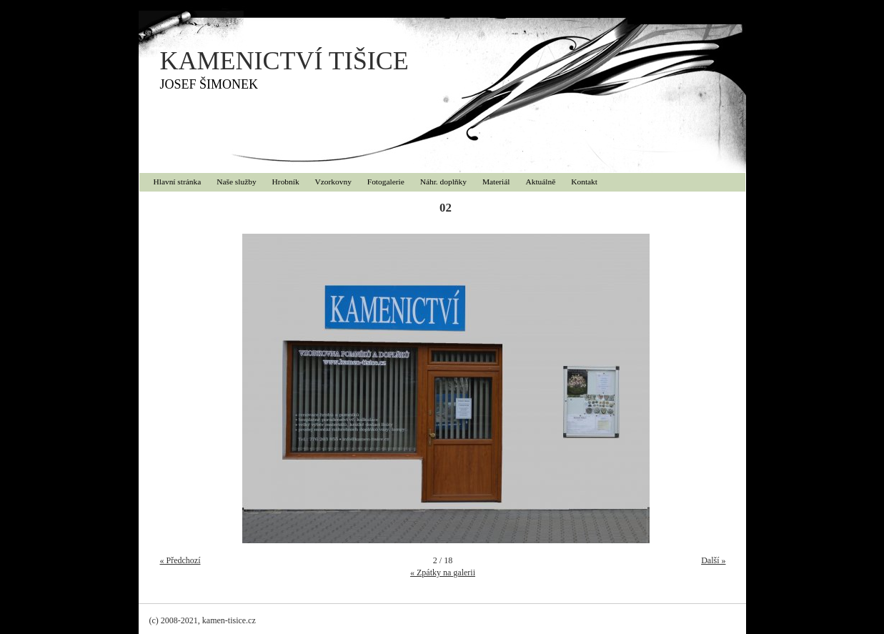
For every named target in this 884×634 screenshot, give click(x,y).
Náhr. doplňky (443, 181)
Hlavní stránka (178, 181)
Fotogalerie (385, 181)
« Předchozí (180, 560)
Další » (713, 560)
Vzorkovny (333, 181)
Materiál (496, 181)
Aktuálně (541, 181)
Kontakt (584, 181)
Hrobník (285, 181)
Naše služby (236, 181)
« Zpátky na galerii (442, 573)
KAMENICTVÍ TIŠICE (284, 60)
